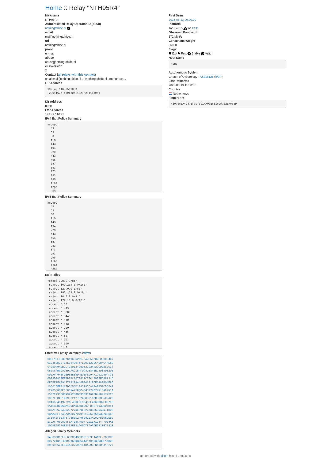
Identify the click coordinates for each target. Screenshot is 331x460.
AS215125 (206, 76)
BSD (195, 28)
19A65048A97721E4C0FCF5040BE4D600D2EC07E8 (80, 402)
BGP (218, 76)
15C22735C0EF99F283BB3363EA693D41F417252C (80, 394)
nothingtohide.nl (55, 28)
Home (53, 7)
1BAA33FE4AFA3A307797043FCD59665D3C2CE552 (80, 414)
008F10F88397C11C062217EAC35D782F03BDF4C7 (80, 359)
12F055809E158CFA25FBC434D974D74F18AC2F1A (80, 390)
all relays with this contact (76, 74)
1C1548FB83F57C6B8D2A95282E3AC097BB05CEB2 (80, 417)
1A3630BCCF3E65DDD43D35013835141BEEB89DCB (80, 437)
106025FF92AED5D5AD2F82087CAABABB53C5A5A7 (80, 386)
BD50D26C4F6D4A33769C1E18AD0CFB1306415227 (80, 445)
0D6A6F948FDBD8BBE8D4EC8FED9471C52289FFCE (80, 374)
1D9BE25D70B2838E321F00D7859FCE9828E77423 (80, 425)
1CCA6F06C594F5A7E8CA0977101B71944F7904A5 (80, 421)
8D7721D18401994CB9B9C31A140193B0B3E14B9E (80, 441)
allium (164, 455)
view (86, 353)
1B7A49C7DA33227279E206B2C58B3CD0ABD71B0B (80, 410)
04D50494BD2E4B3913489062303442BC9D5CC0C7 (80, 367)
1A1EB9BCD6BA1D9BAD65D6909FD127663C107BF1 (80, 406)
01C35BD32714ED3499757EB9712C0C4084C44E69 (80, 363)
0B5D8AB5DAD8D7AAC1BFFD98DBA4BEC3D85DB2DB (80, 370)
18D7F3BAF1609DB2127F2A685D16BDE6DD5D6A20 (80, 398)
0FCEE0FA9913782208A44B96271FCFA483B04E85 (80, 382)
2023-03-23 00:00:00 (182, 19)
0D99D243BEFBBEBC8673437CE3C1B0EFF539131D (80, 378)
